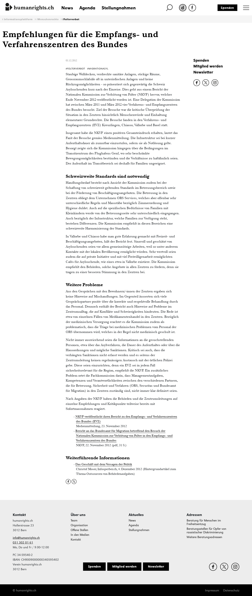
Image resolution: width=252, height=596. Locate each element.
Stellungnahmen (119, 7)
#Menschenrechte (48, 19)
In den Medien (80, 535)
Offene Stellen (79, 530)
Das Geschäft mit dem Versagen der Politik (103, 464)
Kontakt (76, 539)
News (67, 7)
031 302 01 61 (23, 542)
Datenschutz (231, 590)
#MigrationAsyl (97, 68)
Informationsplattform (18, 19)
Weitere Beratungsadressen (204, 537)
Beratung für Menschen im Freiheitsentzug (204, 522)
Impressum (212, 590)
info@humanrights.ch (26, 538)
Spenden (227, 8)
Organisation (79, 525)
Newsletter (203, 72)
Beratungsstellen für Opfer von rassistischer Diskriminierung (206, 530)
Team (74, 520)
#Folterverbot (71, 19)
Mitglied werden (208, 66)
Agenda (87, 7)
